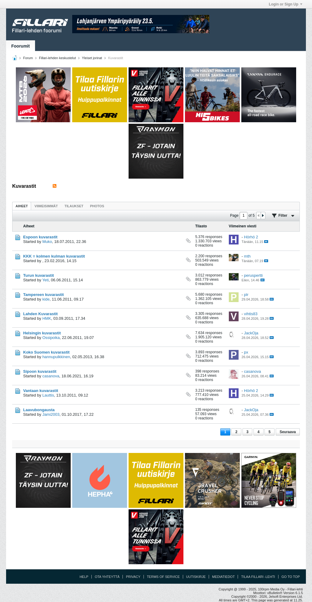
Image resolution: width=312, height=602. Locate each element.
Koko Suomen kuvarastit (46, 352)
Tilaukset (74, 206)
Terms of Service (163, 577)
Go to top (291, 577)
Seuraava (288, 432)
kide (46, 299)
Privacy (133, 577)
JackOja (251, 333)
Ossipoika (51, 337)
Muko (47, 241)
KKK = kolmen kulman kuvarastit (54, 256)
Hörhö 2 (251, 237)
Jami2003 (50, 414)
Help (84, 577)
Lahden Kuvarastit (40, 314)
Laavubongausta (39, 410)
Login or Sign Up (285, 4)
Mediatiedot (223, 577)
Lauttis (48, 395)
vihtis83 (250, 314)
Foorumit (20, 46)
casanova (50, 376)
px (246, 352)
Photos (97, 206)
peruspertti (253, 275)
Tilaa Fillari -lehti (258, 577)
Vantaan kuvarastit (40, 390)
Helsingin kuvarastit (42, 333)
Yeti (45, 280)
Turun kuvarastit (38, 275)
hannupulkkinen (56, 356)
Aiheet (22, 206)
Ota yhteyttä (107, 577)
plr (246, 294)
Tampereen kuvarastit (43, 294)
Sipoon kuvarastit (39, 371)
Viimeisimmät (46, 206)
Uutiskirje (196, 577)
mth (247, 256)
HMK (46, 318)
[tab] (21, 206)
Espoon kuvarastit (40, 237)
